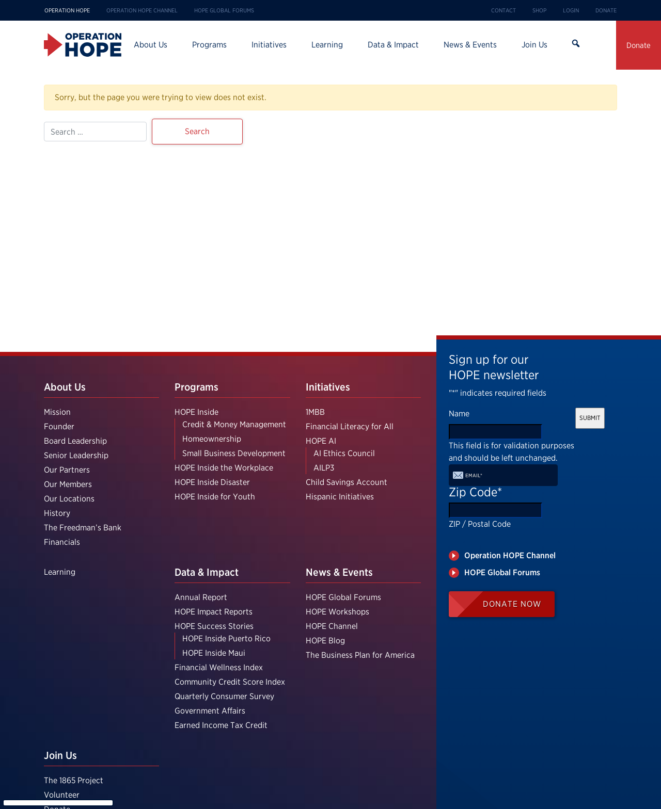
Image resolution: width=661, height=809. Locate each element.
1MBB (315, 412)
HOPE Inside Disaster (212, 482)
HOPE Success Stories (214, 626)
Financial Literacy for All (350, 426)
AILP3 (323, 468)
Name (459, 413)
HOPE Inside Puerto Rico (226, 638)
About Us (150, 45)
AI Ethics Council (344, 453)
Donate (606, 10)
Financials (62, 542)
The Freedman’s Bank (82, 527)
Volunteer (62, 795)
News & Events (470, 45)
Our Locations (69, 499)
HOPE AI (321, 441)
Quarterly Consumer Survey (224, 696)
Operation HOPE (67, 10)
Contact (503, 10)
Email (473, 475)
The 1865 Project (73, 780)
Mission (57, 412)
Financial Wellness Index (219, 667)
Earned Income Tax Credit (221, 725)
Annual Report (201, 597)
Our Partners (67, 470)
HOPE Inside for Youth (215, 496)
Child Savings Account (346, 482)
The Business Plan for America (360, 655)
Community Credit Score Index (230, 682)
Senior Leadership (76, 455)
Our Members (68, 484)
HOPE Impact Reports (214, 612)
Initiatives (269, 45)
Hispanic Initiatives (340, 496)
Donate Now (512, 604)
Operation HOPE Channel (142, 10)
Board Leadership (75, 441)
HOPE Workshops (337, 612)
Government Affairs (210, 711)
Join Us (534, 45)
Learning (327, 45)
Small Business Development (234, 453)
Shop (539, 10)
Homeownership (211, 439)
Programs (209, 45)
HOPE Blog (325, 640)
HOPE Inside (196, 412)
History (57, 513)
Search (575, 45)
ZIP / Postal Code (480, 524)
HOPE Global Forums (224, 10)
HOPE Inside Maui (213, 653)
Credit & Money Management (234, 424)
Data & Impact (393, 45)
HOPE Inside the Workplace (224, 468)
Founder (59, 426)
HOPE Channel (332, 626)
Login (571, 10)
